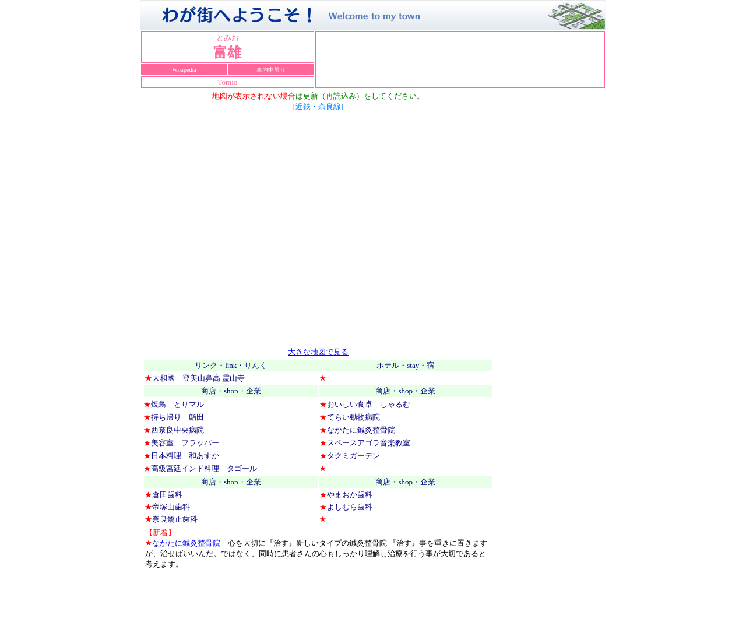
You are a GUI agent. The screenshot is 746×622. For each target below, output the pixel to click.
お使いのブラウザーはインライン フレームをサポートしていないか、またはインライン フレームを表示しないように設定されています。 (460, 60)
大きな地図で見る (318, 351)
